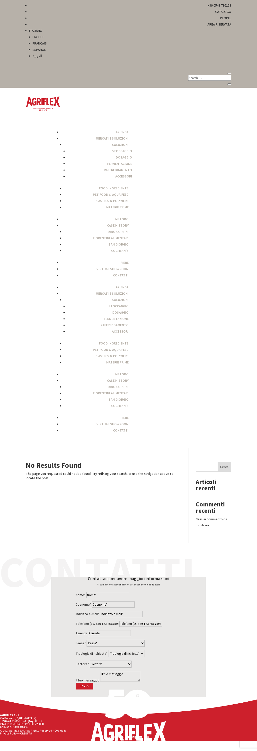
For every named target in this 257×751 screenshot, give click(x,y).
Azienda (122, 132)
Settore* (82, 664)
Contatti (121, 275)
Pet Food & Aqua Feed (111, 194)
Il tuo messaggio (87, 680)
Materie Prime (117, 207)
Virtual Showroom (113, 269)
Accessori (123, 176)
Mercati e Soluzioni (112, 138)
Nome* (81, 595)
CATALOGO (223, 11)
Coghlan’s (120, 250)
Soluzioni (120, 144)
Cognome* (83, 604)
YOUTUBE (143, 737)
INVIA (84, 685)
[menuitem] (130, 31)
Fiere (125, 262)
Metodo (122, 219)
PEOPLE (225, 18)
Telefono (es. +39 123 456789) (97, 623)
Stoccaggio (122, 151)
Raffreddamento (118, 170)
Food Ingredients (114, 188)
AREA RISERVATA (219, 24)
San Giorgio (119, 244)
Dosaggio (124, 157)
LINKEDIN (128, 737)
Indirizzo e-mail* (87, 614)
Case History (118, 225)
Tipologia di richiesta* (91, 653)
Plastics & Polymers (112, 201)
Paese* (81, 643)
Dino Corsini (118, 232)
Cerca (224, 467)
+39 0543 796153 (219, 5)
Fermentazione (119, 163)
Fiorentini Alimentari (111, 238)
